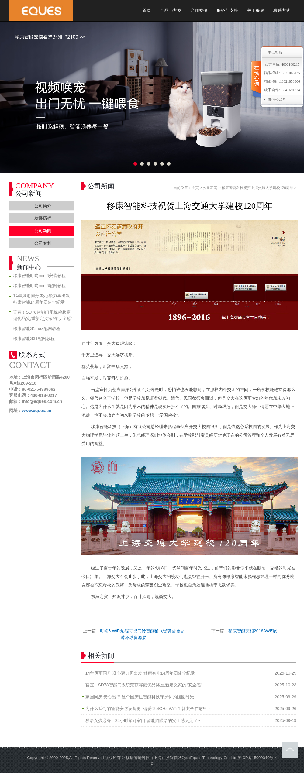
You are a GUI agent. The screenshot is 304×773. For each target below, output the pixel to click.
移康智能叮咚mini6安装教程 (39, 275)
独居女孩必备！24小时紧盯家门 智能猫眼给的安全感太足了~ (142, 720)
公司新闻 (210, 188)
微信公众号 (277, 99)
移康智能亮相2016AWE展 (252, 630)
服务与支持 (227, 10)
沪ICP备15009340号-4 (257, 757)
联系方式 (281, 10)
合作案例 (199, 10)
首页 (147, 10)
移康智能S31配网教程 (34, 338)
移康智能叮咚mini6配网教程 (39, 285)
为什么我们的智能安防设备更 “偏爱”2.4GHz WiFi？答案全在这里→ (148, 708)
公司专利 (42, 243)
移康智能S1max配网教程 (36, 328)
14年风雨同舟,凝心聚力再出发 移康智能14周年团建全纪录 (140, 673)
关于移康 (255, 10)
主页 (195, 188)
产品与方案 (170, 10)
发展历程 (42, 218)
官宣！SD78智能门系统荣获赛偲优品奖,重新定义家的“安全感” (143, 684)
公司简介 (42, 205)
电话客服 (275, 52)
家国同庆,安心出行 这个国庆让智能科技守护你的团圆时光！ (142, 696)
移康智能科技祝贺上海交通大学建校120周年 (257, 188)
